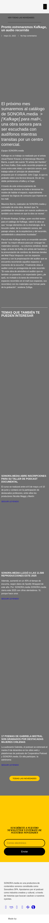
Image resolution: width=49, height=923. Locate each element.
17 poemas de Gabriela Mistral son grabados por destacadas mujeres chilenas (22, 739)
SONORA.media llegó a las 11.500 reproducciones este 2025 (22, 574)
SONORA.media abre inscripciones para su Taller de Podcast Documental (23, 479)
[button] (45, 6)
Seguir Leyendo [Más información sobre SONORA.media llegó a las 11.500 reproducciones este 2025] (10, 599)
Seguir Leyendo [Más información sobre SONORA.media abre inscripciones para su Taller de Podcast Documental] (10, 501)
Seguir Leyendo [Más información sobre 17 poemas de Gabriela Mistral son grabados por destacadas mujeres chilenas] (10, 765)
